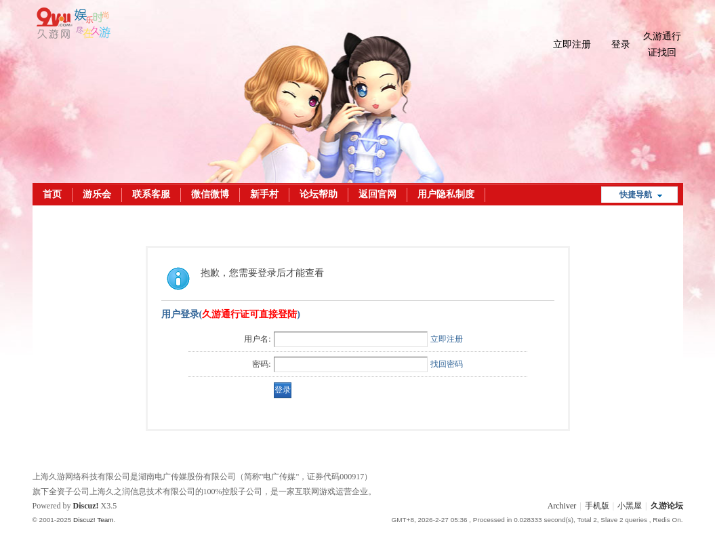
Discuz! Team (93, 519)
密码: (261, 364)
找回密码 (446, 364)
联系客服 (151, 194)
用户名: (257, 339)
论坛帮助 (319, 194)
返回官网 (377, 194)
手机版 (597, 506)
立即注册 (572, 44)
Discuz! (86, 506)
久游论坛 (667, 506)
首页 (52, 194)
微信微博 (210, 194)
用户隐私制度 (445, 194)
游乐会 (97, 194)
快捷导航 (635, 194)
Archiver (562, 506)
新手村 (264, 194)
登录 (620, 44)
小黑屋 (629, 506)
